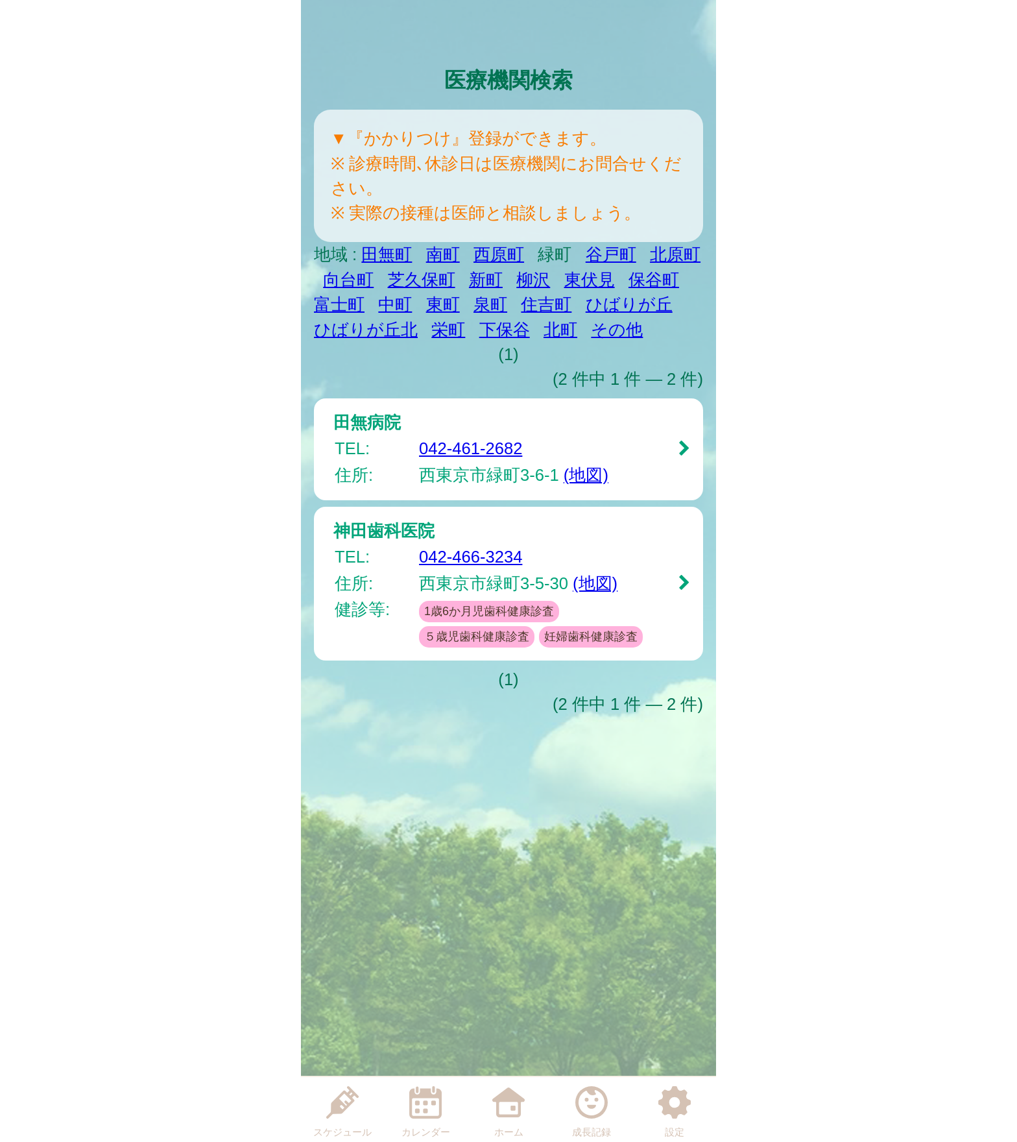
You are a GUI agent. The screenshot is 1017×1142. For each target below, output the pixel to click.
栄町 (448, 330)
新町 (486, 280)
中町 (395, 304)
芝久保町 (421, 280)
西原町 (498, 254)
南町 (443, 254)
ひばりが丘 (629, 304)
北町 (560, 330)
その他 (617, 330)
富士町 (339, 304)
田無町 (386, 254)
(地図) (586, 475)
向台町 (348, 280)
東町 (443, 304)
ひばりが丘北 (366, 330)
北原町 (675, 254)
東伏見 (589, 280)
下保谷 (504, 330)
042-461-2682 (470, 448)
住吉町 (546, 304)
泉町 (490, 304)
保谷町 (653, 280)
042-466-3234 (470, 557)
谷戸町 (611, 254)
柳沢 (533, 280)
